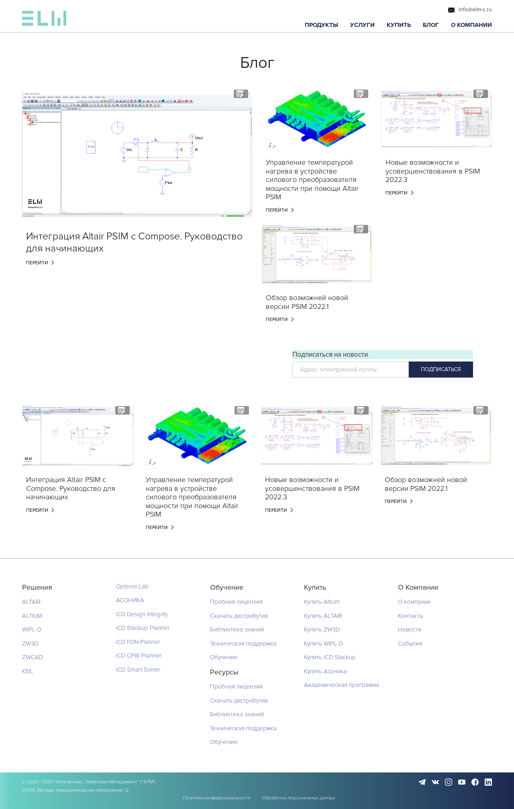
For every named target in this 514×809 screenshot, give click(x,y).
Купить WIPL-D (323, 643)
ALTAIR (31, 601)
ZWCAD (32, 657)
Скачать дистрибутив (239, 615)
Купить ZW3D (322, 629)
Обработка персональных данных (298, 798)
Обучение (224, 657)
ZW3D (30, 643)
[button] (321, 25)
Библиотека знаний (237, 629)
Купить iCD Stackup (330, 657)
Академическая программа (341, 684)
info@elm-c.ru (475, 10)
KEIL (27, 671)
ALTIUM (32, 615)
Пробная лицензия (236, 601)
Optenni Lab (132, 586)
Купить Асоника (325, 671)
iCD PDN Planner (138, 642)
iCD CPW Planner (138, 655)
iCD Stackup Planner (143, 627)
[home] (44, 20)
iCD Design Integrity (142, 614)
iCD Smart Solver (138, 669)
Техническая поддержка (243, 643)
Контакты (410, 615)
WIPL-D (31, 629)
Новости (409, 629)
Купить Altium (322, 601)
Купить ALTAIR (323, 615)
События (410, 643)
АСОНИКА (130, 600)
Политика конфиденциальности (216, 798)
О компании (414, 601)
